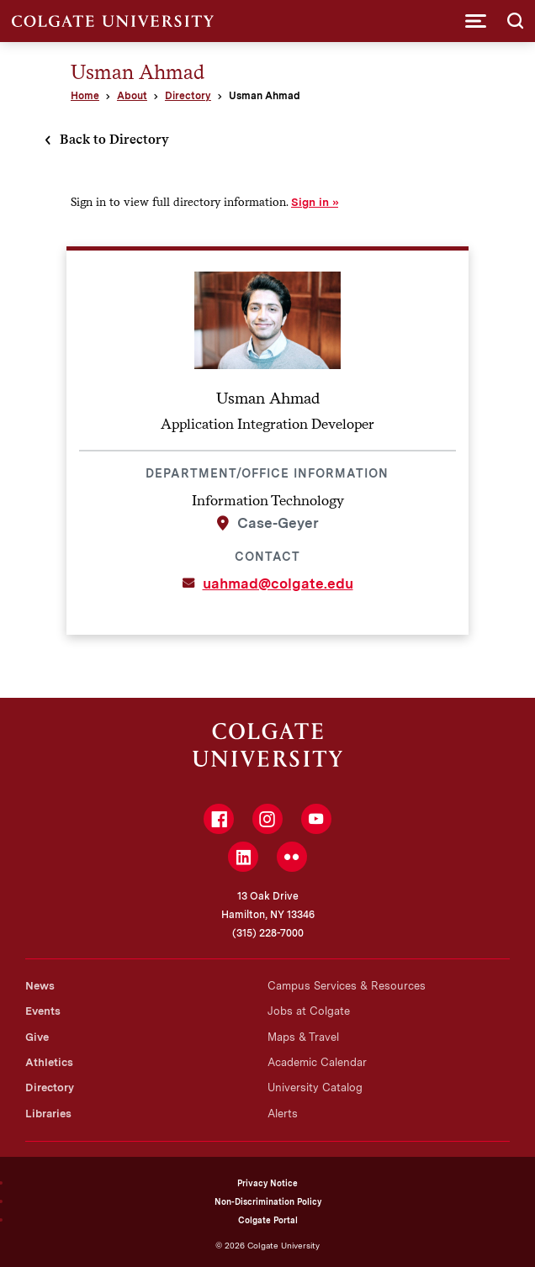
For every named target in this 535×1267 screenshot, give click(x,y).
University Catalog (315, 1087)
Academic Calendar (317, 1062)
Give (37, 1037)
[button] (475, 21)
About (132, 96)
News (40, 985)
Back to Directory (114, 139)
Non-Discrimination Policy (268, 1201)
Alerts (283, 1113)
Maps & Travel (303, 1037)
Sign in (310, 202)
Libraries (48, 1113)
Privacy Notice (267, 1183)
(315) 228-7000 (268, 933)
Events (43, 1011)
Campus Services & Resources (347, 985)
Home (85, 96)
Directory (188, 96)
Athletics (49, 1062)
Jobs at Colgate (309, 1011)
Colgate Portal (268, 1220)
